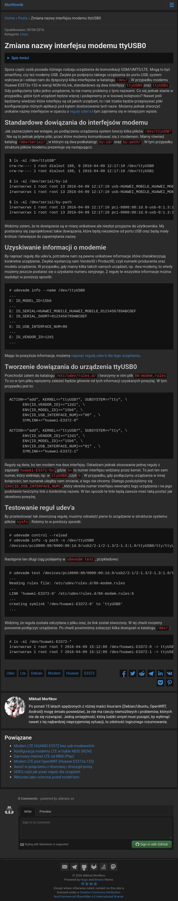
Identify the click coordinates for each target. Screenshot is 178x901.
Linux (24, 34)
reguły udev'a (81, 111)
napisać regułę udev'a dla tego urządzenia (105, 355)
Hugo (84, 879)
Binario (99, 879)
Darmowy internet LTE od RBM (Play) (44, 756)
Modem (54, 673)
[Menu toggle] (172, 5)
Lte (22, 673)
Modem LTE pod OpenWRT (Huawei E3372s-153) (54, 761)
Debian (36, 673)
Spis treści (20, 58)
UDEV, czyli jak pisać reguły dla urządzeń (47, 772)
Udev (10, 673)
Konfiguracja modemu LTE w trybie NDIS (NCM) (53, 751)
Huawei (72, 673)
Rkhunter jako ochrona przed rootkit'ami (46, 777)
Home (10, 18)
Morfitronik (14, 5)
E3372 (89, 673)
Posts (23, 18)
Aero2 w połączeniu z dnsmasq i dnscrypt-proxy (53, 767)
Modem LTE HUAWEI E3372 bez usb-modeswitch (54, 746)
